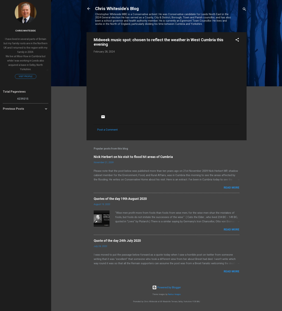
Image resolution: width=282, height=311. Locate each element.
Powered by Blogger (166, 287)
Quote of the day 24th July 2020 (117, 240)
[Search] (244, 9)
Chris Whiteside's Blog (117, 8)
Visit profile (26, 76)
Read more (231, 187)
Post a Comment (107, 129)
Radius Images (174, 294)
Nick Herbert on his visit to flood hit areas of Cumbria (133, 157)
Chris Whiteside (25, 30)
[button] (237, 40)
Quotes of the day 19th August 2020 (120, 199)
